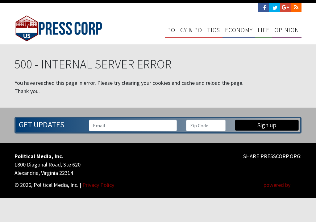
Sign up (266, 125)
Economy (239, 30)
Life (263, 30)
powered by (282, 184)
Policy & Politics (193, 30)
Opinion (286, 30)
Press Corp (59, 28)
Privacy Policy (98, 184)
